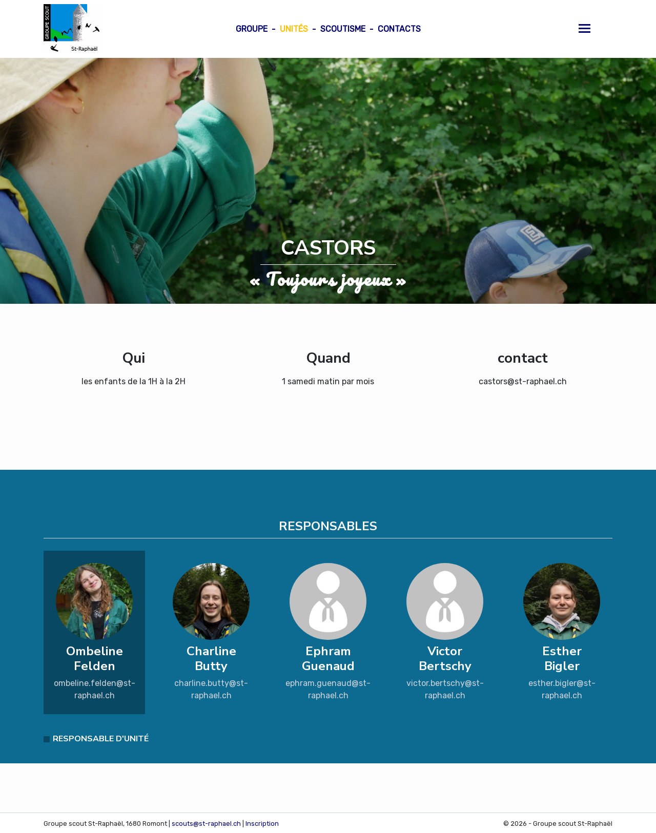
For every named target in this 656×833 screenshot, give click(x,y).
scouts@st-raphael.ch (206, 823)
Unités (294, 29)
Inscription (262, 823)
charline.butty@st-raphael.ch (211, 689)
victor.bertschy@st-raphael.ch (445, 689)
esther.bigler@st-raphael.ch (562, 689)
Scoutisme (342, 29)
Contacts (399, 29)
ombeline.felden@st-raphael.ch (94, 689)
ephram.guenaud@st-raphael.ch (328, 689)
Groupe (252, 29)
